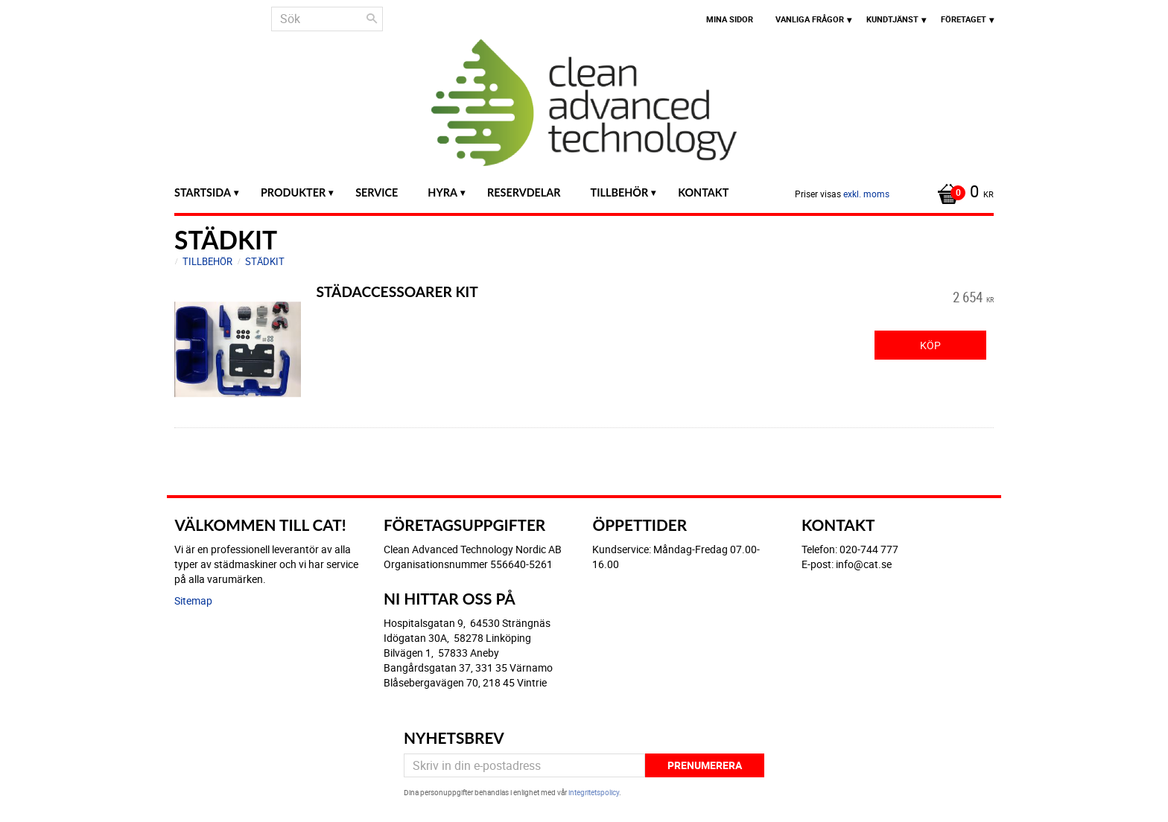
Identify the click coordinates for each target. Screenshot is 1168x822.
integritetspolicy (593, 792)
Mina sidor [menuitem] (729, 19)
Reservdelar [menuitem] (524, 192)
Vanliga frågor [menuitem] (809, 19)
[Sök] (372, 18)
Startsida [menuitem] (202, 192)
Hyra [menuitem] (442, 192)
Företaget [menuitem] (963, 19)
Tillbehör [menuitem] (620, 192)
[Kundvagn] (962, 193)
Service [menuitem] (376, 192)
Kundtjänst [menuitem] (892, 19)
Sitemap (193, 600)
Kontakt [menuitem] (703, 192)
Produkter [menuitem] (293, 192)
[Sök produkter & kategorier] (327, 19)
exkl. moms (866, 194)
